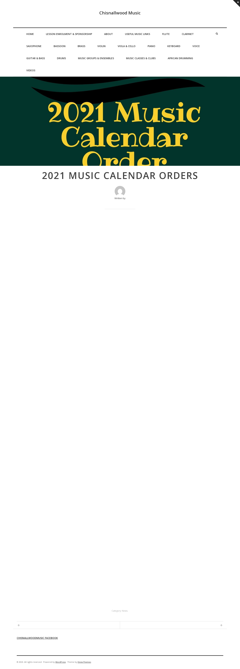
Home (30, 34)
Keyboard (173, 46)
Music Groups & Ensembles (96, 58)
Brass (81, 46)
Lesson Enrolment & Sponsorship (69, 34)
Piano (151, 46)
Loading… (120, 409)
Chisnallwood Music (120, 13)
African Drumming (180, 58)
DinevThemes (84, 662)
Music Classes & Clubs (141, 58)
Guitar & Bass (35, 58)
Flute (166, 34)
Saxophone (33, 46)
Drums (61, 58)
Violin (101, 46)
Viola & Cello (126, 46)
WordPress (60, 662)
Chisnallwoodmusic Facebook (37, 638)
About (108, 34)
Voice (196, 46)
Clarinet (188, 34)
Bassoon (60, 46)
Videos (30, 70)
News (124, 610)
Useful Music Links (137, 34)
